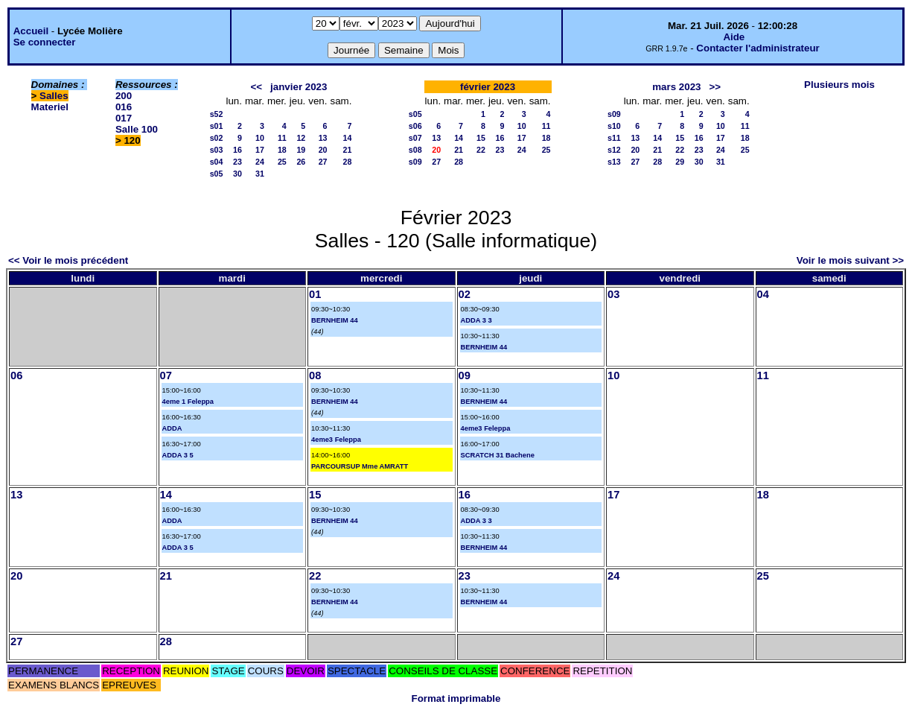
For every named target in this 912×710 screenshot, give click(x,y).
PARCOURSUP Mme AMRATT (359, 466)
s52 (216, 114)
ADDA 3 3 (476, 320)
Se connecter (44, 42)
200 (123, 95)
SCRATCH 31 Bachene (498, 455)
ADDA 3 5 (178, 455)
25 (282, 161)
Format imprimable (456, 698)
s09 (415, 161)
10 (259, 137)
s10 (614, 125)
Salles (53, 95)
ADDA (172, 428)
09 (465, 375)
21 (347, 149)
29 (679, 161)
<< (256, 86)
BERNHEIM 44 (334, 320)
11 (282, 137)
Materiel (49, 106)
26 (300, 161)
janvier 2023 (298, 86)
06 (16, 375)
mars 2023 (676, 86)
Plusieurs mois (839, 84)
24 (259, 161)
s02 (216, 137)
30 (237, 173)
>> (715, 86)
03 (613, 294)
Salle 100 (136, 129)
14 (347, 137)
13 (323, 137)
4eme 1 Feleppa (188, 401)
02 (465, 294)
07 (166, 375)
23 (237, 161)
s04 (216, 161)
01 (315, 294)
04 (763, 294)
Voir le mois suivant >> (850, 260)
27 (323, 161)
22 (480, 149)
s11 (614, 137)
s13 (614, 161)
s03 (216, 149)
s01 (216, 125)
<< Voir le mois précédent (68, 260)
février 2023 (487, 86)
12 (300, 137)
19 (300, 149)
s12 (614, 149)
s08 (415, 149)
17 (259, 149)
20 (323, 149)
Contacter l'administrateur (757, 48)
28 (347, 161)
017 (123, 118)
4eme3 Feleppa (336, 439)
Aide (733, 36)
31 (259, 173)
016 (123, 106)
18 (282, 149)
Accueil (30, 31)
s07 (415, 137)
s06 (415, 125)
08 (315, 375)
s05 (216, 173)
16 (237, 149)
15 (480, 137)
